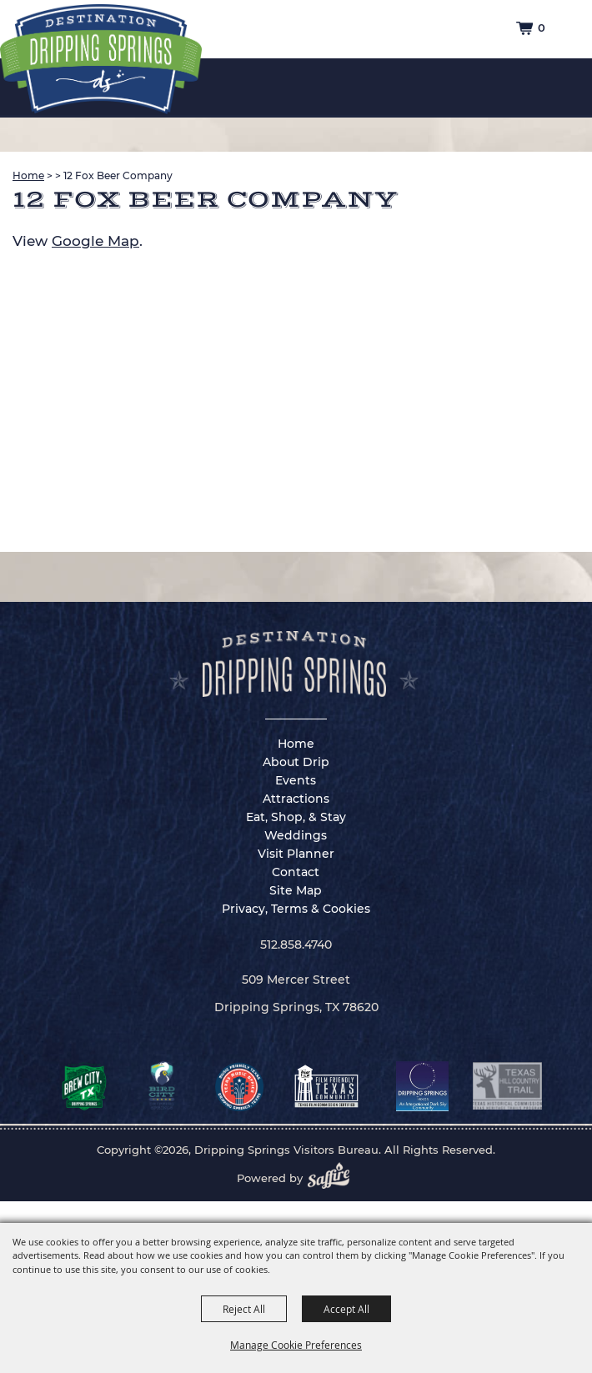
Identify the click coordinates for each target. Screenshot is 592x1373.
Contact (295, 872)
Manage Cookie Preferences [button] (296, 1344)
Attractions (296, 798)
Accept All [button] (346, 1308)
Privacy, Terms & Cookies (296, 908)
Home (28, 175)
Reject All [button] (244, 1308)
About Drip (296, 762)
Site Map (295, 890)
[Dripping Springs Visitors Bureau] (101, 59)
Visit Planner (296, 853)
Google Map (95, 241)
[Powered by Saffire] (333, 1178)
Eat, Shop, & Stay (296, 817)
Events (295, 780)
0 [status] (541, 27)
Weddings (295, 835)
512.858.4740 (296, 944)
